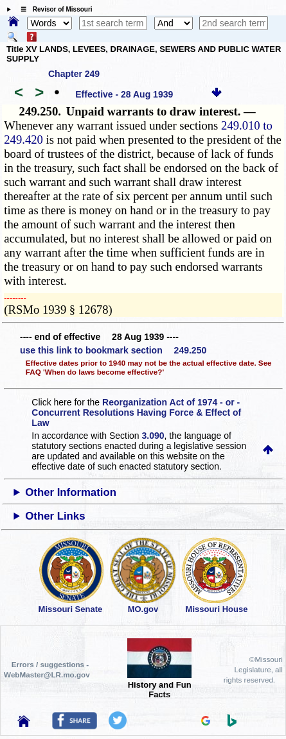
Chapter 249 (74, 74)
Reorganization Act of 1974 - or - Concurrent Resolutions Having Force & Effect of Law (136, 412)
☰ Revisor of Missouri (53, 9)
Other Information (70, 492)
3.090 (153, 435)
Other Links (55, 516)
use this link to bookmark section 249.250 (113, 350)
